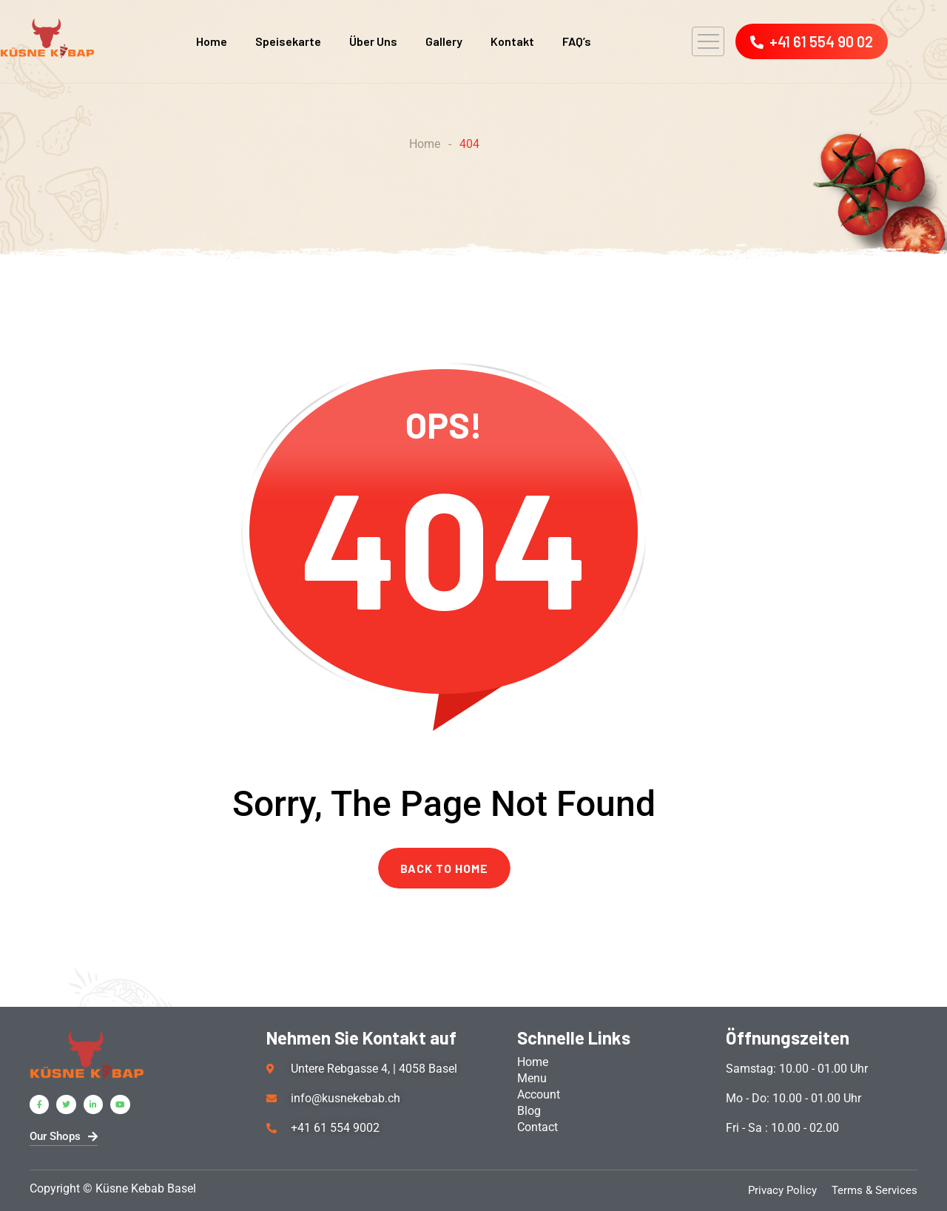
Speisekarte (288, 41)
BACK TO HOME (444, 868)
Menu (532, 1078)
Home (211, 41)
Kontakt (512, 41)
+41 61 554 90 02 (811, 41)
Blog (529, 1111)
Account (538, 1094)
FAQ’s (576, 41)
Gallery (443, 41)
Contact (537, 1127)
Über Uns (373, 41)
